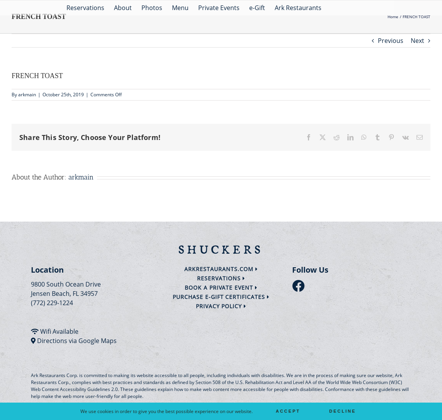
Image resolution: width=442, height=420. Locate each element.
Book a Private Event (221, 287)
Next (417, 40)
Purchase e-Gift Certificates (221, 296)
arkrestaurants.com (221, 269)
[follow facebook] (300, 288)
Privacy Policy (221, 306)
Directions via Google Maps (77, 340)
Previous (390, 40)
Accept (288, 411)
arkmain (27, 94)
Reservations (221, 278)
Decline (342, 411)
